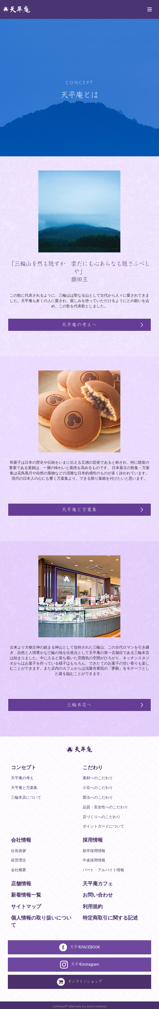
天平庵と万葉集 (79, 509)
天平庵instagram (79, 964)
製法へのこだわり (98, 797)
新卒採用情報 (94, 850)
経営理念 (18, 860)
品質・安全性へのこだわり (105, 807)
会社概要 (18, 869)
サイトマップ (26, 906)
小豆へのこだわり (98, 787)
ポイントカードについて (103, 826)
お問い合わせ (98, 894)
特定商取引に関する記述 (110, 917)
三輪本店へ (79, 704)
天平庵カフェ (98, 883)
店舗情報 (21, 883)
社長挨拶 (18, 850)
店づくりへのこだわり (101, 816)
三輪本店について (26, 797)
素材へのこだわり (98, 777)
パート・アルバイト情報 (103, 869)
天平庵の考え (22, 777)
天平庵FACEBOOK (79, 947)
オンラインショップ (79, 981)
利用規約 (93, 906)
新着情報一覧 (26, 894)
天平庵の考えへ (79, 324)
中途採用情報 (94, 860)
